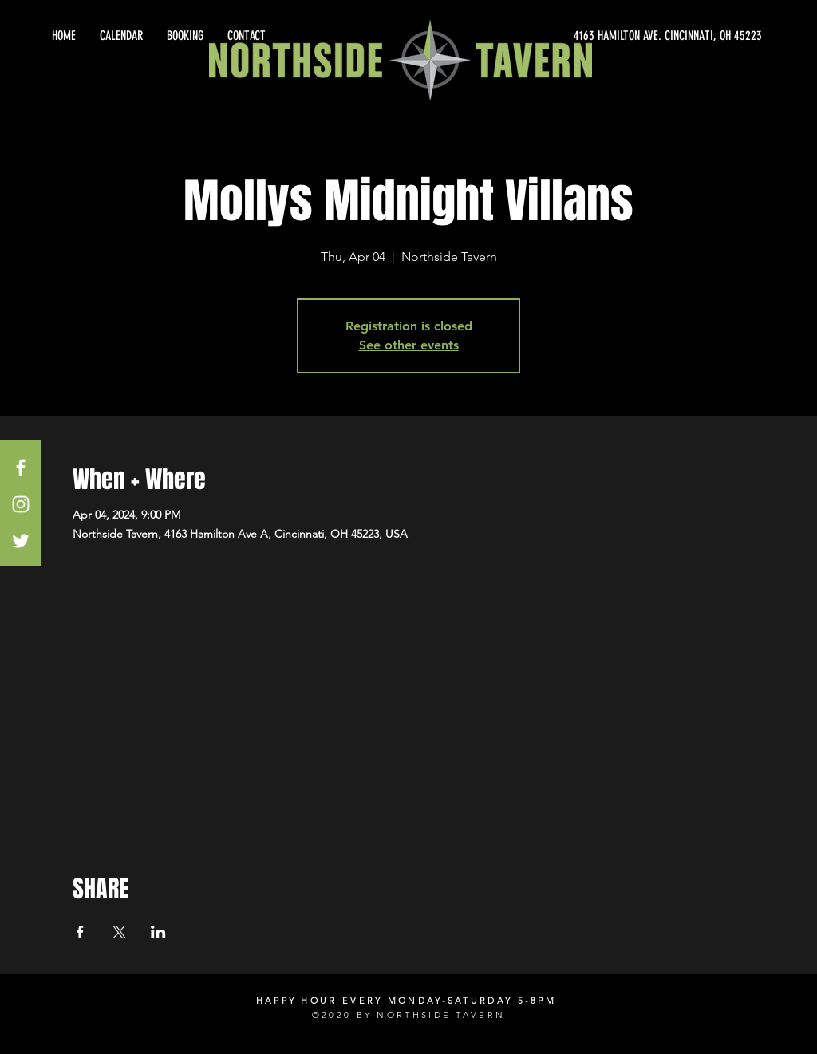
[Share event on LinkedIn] (158, 932)
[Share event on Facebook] (80, 932)
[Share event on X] (119, 932)
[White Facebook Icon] (21, 467)
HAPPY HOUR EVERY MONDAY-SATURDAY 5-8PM (406, 1000)
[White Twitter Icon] (21, 541)
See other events (409, 345)
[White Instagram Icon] (21, 504)
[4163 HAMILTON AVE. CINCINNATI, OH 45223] (617, 36)
